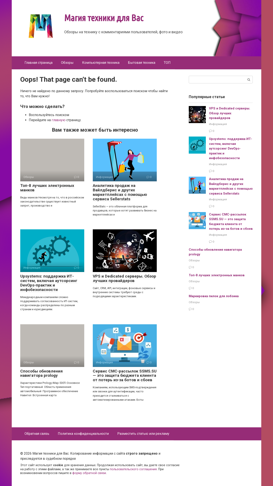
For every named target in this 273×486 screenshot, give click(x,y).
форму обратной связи (89, 473)
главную (58, 120)
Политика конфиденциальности (83, 434)
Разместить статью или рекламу (143, 434)
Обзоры (67, 63)
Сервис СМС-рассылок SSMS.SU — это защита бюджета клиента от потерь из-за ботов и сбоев (125, 376)
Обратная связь (37, 434)
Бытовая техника (141, 63)
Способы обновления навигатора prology (41, 373)
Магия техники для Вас (103, 18)
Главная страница (38, 63)
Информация (218, 124)
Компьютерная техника (100, 63)
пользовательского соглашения (133, 469)
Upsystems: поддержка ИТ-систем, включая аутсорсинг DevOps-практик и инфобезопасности (48, 283)
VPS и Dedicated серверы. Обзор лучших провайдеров (124, 278)
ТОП (167, 63)
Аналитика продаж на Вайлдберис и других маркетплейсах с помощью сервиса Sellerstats (120, 192)
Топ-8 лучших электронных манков (47, 187)
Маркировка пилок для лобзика (214, 296)
